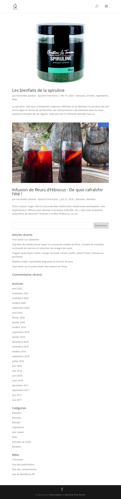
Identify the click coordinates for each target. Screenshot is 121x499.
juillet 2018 (18, 361)
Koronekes (55, 494)
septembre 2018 (20, 356)
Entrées (91, 95)
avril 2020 (17, 312)
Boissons (80, 95)
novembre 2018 (20, 346)
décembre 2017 (20, 385)
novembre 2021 (20, 293)
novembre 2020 (20, 298)
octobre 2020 (19, 302)
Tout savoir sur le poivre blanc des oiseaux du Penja (39, 266)
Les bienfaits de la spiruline (38, 90)
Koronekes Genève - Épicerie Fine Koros (37, 95)
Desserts (16, 417)
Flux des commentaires (24, 469)
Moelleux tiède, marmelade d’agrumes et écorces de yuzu (42, 261)
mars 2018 (17, 380)
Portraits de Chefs (21, 441)
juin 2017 (17, 395)
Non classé (18, 432)
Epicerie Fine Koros (75, 494)
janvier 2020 (18, 322)
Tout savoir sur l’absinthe (25, 239)
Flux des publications (23, 464)
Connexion (17, 459)
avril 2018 (17, 375)
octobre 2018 (19, 351)
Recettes (90, 199)
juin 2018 (17, 365)
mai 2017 (17, 399)
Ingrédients (102, 95)
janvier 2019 (18, 336)
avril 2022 (17, 288)
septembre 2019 (20, 332)
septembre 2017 (20, 390)
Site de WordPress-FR (23, 474)
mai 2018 (17, 370)
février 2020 (18, 317)
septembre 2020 (20, 307)
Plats (14, 99)
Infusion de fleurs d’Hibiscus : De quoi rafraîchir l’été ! (57, 192)
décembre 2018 (20, 341)
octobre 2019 (19, 327)
